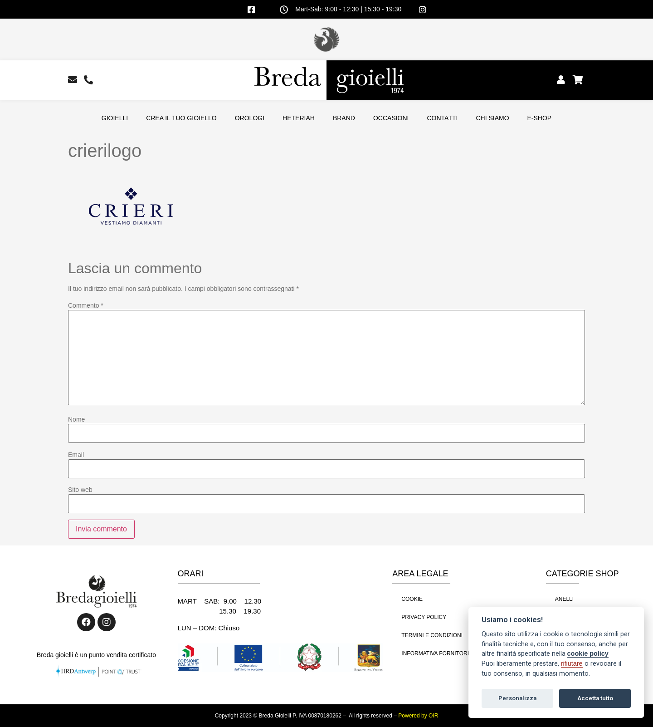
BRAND (344, 118)
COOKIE (412, 599)
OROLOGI (249, 118)
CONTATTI (442, 118)
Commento (85, 305)
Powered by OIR (418, 715)
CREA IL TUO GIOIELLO (181, 118)
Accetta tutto (595, 698)
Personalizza (517, 698)
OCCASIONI (391, 118)
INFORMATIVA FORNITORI (435, 653)
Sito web (80, 489)
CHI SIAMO (492, 118)
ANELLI (564, 599)
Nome (76, 419)
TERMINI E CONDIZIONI (432, 635)
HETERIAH (299, 118)
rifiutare (572, 663)
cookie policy (588, 653)
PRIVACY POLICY (423, 617)
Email (76, 455)
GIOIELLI (115, 118)
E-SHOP (539, 118)
